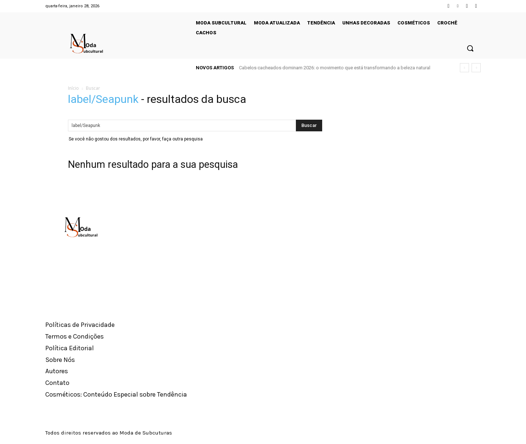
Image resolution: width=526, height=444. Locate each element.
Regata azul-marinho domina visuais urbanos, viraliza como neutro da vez (317, 67)
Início (73, 88)
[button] (470, 48)
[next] (476, 67)
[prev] (464, 67)
